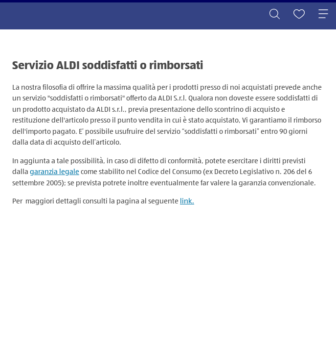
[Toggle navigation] (323, 14)
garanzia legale (54, 172)
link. (187, 201)
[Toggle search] (274, 14)
